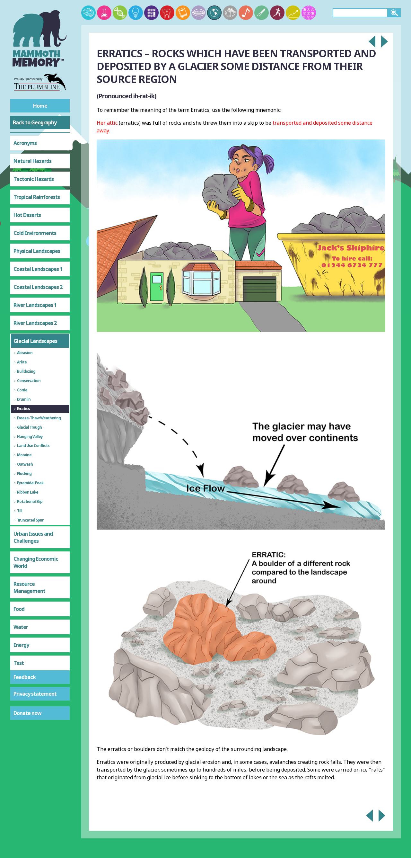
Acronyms (25, 143)
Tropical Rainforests (36, 197)
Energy (21, 644)
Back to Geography (35, 122)
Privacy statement (35, 693)
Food (18, 608)
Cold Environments (34, 233)
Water (20, 626)
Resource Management (29, 587)
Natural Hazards (32, 161)
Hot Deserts (27, 215)
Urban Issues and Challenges (33, 537)
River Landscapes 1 (35, 304)
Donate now (27, 713)
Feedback (24, 677)
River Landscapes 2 (35, 322)
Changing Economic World (35, 562)
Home (40, 105)
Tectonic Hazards (33, 179)
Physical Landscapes (36, 251)
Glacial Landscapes (35, 340)
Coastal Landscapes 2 (37, 286)
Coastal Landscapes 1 (37, 269)
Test (18, 662)
